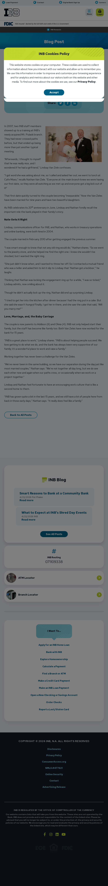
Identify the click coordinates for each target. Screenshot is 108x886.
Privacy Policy (87, 82)
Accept (54, 92)
